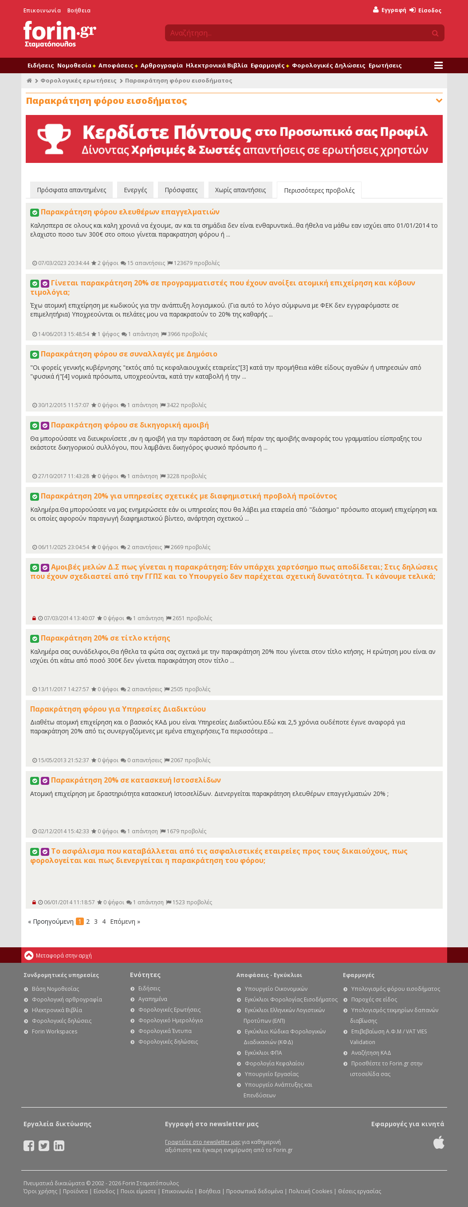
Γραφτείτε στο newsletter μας (202, 1142)
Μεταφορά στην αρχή (64, 955)
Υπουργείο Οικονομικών (276, 989)
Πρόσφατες (181, 190)
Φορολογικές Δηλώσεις (329, 65)
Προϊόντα (75, 1191)
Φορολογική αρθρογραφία (67, 999)
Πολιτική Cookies (310, 1191)
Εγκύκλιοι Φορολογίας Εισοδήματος (291, 999)
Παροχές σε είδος (374, 999)
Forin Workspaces (54, 1031)
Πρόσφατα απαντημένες (71, 190)
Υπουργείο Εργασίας (272, 1074)
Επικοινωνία (42, 10)
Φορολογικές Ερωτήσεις (169, 1009)
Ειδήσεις (41, 65)
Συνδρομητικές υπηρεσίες (61, 975)
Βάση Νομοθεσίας (55, 989)
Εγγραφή (389, 10)
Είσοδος (425, 10)
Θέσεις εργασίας (359, 1191)
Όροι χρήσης (40, 1191)
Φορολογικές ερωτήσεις (78, 80)
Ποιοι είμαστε (138, 1191)
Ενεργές (135, 190)
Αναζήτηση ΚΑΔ (371, 1053)
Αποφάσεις (118, 65)
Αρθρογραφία (162, 65)
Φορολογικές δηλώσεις (61, 1021)
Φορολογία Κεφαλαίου (274, 1063)
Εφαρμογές (270, 65)
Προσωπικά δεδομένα (254, 1191)
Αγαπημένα (152, 999)
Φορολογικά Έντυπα (165, 1031)
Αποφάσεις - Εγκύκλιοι (269, 975)
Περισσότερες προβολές (319, 190)
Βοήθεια (79, 10)
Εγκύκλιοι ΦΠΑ (263, 1053)
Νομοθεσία (76, 65)
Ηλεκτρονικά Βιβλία (217, 65)
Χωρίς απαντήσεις (240, 190)
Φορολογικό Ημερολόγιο (170, 1020)
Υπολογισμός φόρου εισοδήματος (395, 989)
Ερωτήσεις (385, 65)
